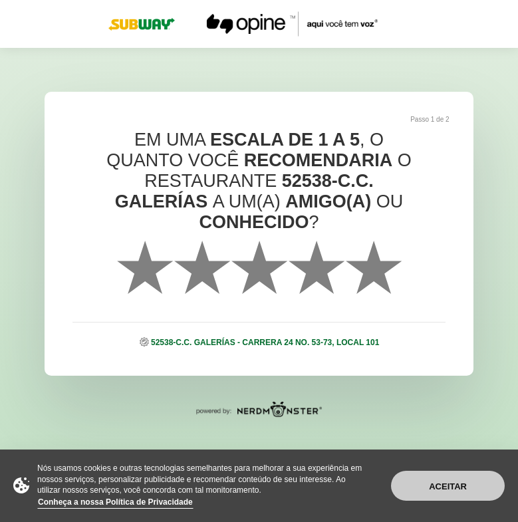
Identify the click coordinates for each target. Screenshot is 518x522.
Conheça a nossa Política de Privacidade (115, 502)
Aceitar (448, 486)
